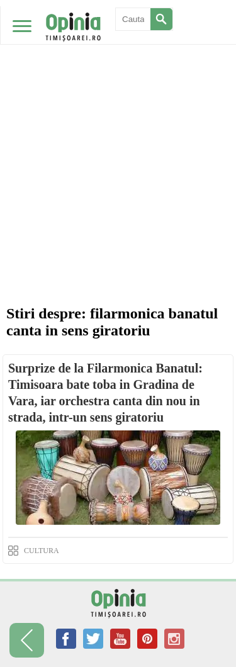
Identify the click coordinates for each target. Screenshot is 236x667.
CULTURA (41, 550)
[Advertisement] (118, 124)
